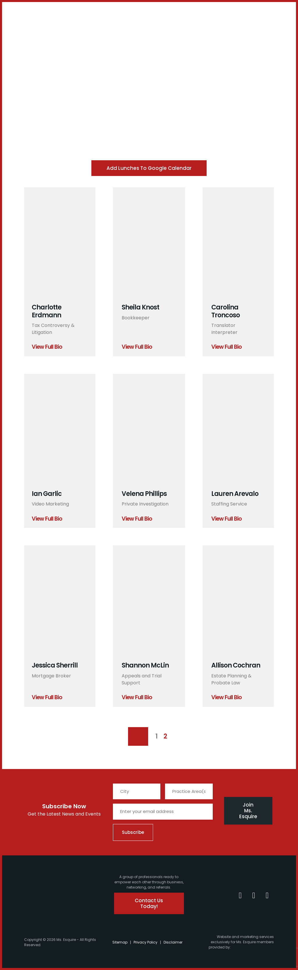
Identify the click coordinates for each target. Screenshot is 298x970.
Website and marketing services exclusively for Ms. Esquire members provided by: (241, 942)
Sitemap (119, 942)
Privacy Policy (145, 942)
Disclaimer (173, 942)
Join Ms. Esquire (248, 810)
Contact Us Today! (149, 903)
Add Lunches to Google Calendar (148, 168)
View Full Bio (46, 347)
